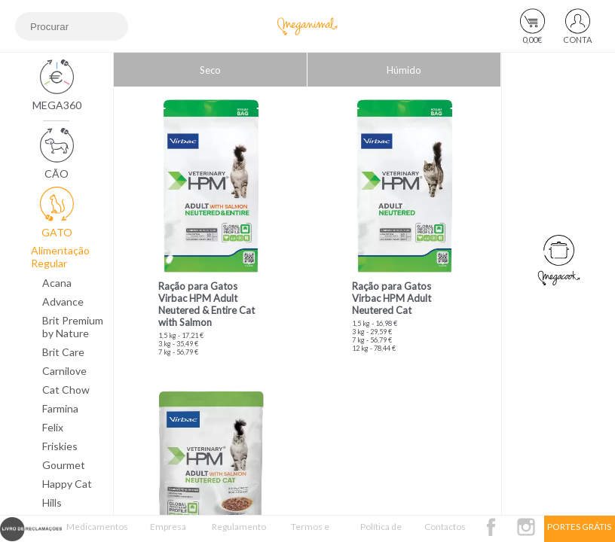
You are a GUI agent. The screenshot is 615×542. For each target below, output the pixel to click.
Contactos (445, 526)
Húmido (404, 70)
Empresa (168, 526)
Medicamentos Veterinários (97, 531)
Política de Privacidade (381, 531)
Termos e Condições (310, 531)
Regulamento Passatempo (239, 531)
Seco (210, 70)
